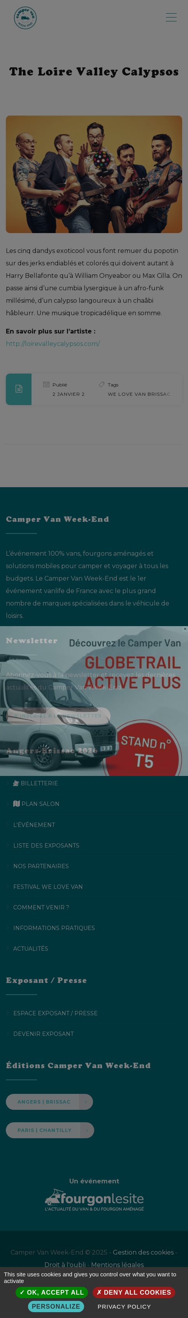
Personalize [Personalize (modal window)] (56, 1306)
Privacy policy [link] (124, 1306)
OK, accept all (51, 1292)
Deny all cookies (134, 1292)
